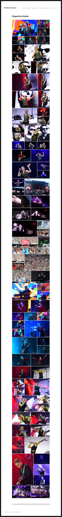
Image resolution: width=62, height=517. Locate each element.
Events (51, 8)
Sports (47, 8)
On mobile (42, 8)
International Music (26, 8)
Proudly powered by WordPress (15, 512)
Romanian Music (34, 8)
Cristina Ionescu (10, 8)
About (55, 8)
